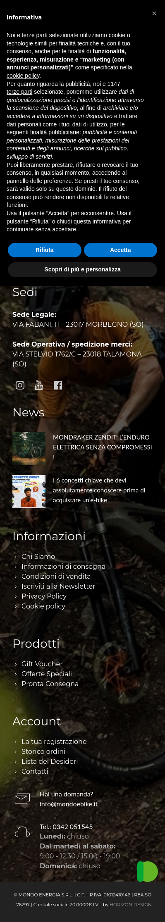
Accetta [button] (120, 250)
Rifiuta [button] (45, 250)
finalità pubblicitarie (54, 132)
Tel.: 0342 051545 (66, 826)
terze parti (19, 91)
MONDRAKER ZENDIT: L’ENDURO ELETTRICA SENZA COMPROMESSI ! (102, 447)
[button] (154, 13)
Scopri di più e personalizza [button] (82, 269)
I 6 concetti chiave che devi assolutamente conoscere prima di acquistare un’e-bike (99, 490)
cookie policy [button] (23, 75)
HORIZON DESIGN (131, 905)
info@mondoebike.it (69, 804)
